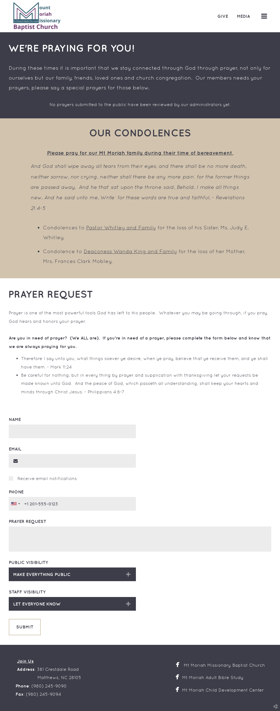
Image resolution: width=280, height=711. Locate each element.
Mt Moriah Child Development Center (224, 690)
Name (15, 419)
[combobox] (15, 503)
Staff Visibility (27, 591)
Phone (16, 491)
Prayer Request (27, 521)
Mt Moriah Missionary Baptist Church (224, 665)
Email (15, 448)
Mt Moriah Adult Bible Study (212, 677)
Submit (24, 626)
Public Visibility (28, 562)
